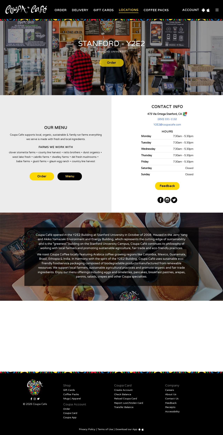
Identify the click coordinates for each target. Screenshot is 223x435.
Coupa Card (70, 413)
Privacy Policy (87, 429)
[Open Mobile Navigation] (217, 10)
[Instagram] (167, 200)
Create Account (123, 390)
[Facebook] (160, 200)
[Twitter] (174, 200)
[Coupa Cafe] (38, 399)
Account (190, 10)
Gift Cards (103, 10)
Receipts (170, 407)
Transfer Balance (123, 407)
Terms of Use (105, 429)
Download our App (126, 429)
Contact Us (172, 398)
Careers (169, 390)
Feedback (167, 186)
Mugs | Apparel (72, 398)
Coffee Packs (156, 10)
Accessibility (172, 411)
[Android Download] (203, 10)
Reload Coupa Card (125, 398)
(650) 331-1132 (167, 119)
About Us (170, 394)
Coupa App (69, 417)
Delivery (80, 10)
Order (61, 10)
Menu (69, 176)
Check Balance (122, 394)
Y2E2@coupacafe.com (167, 124)
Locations (128, 10)
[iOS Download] (208, 10)
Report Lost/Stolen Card (128, 402)
